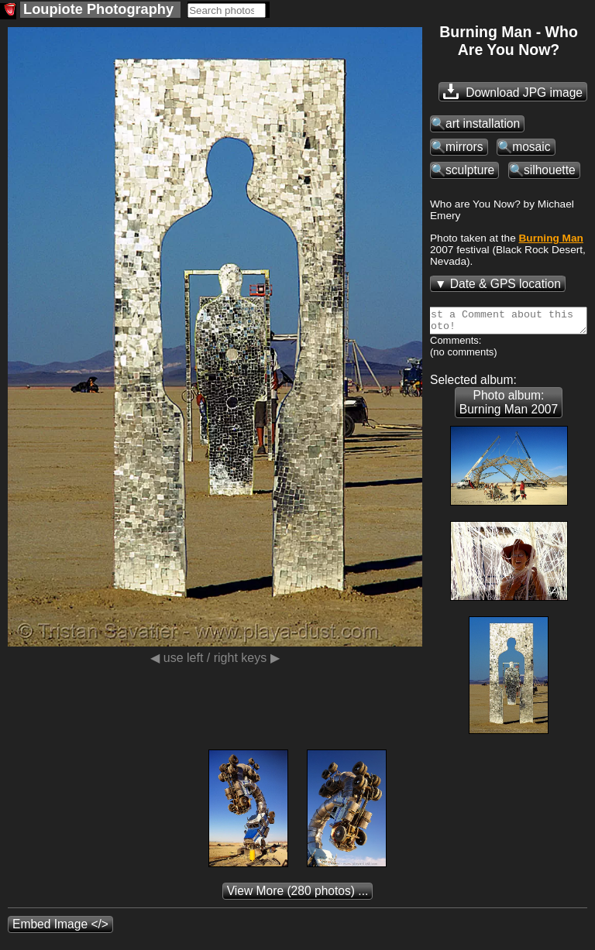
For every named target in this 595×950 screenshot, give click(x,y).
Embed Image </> (60, 928)
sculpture (469, 170)
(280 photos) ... (298, 895)
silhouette (550, 170)
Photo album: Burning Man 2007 (508, 406)
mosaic (531, 146)
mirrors (464, 146)
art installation (482, 123)
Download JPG (513, 91)
